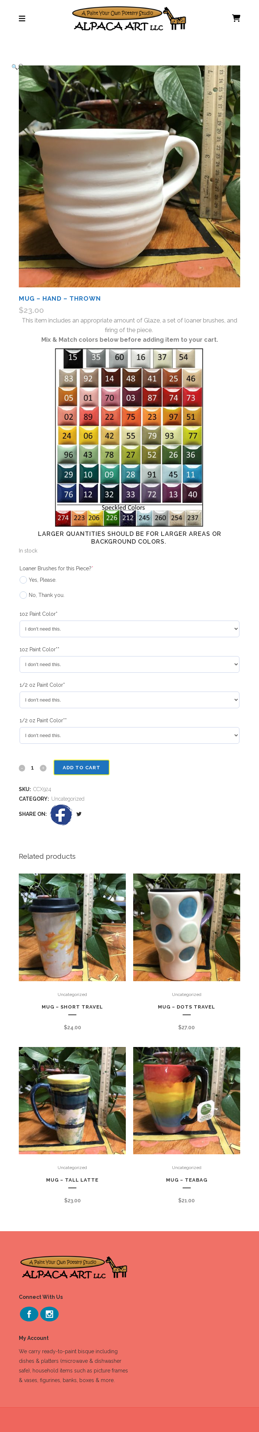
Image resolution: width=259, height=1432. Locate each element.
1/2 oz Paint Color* (42, 685)
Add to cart (81, 767)
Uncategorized (67, 799)
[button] (122, 67)
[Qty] (32, 767)
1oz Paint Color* (39, 614)
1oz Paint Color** (39, 649)
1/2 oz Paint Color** (43, 720)
